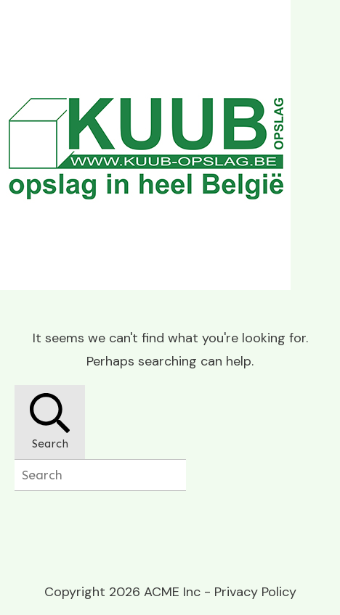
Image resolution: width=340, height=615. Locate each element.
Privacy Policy (255, 591)
